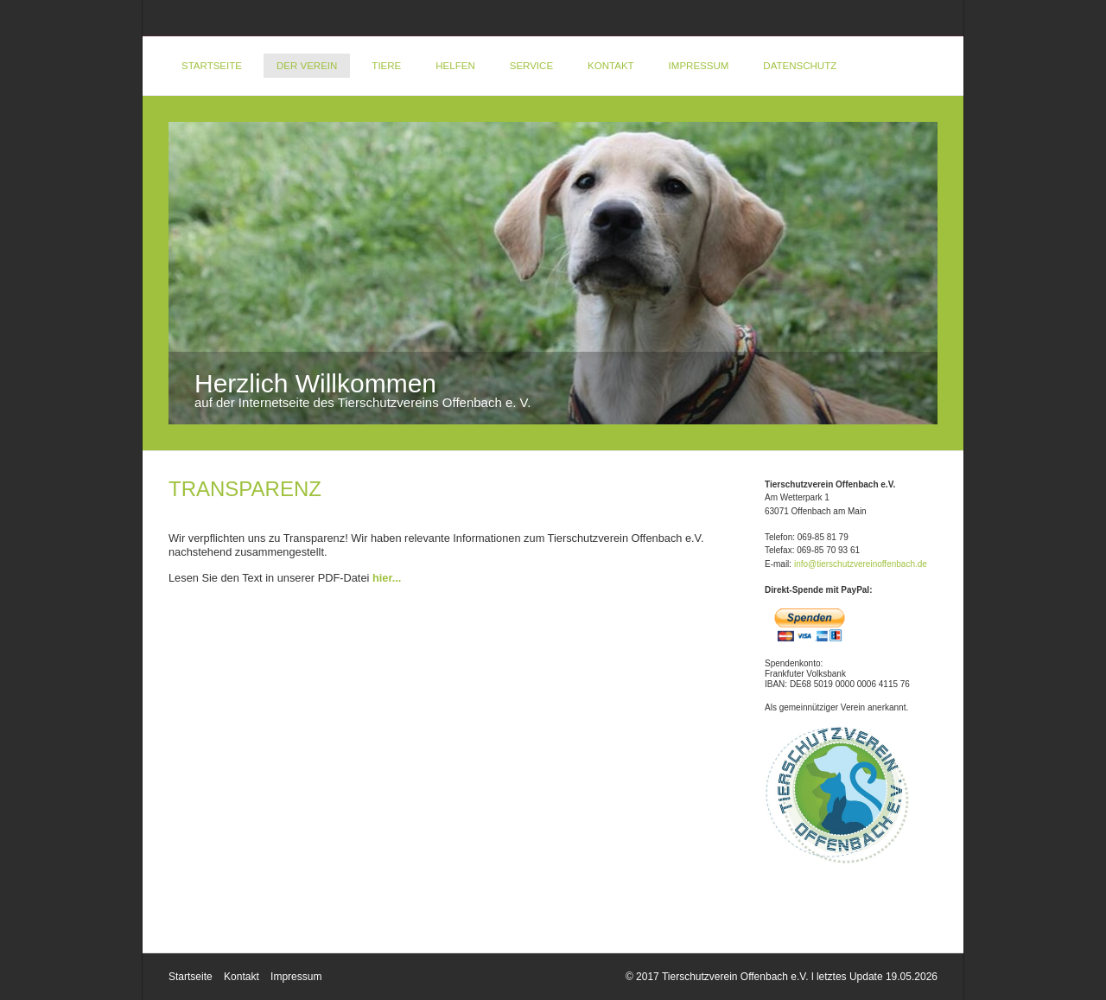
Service (531, 66)
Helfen (454, 66)
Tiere (386, 66)
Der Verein (306, 66)
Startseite (211, 66)
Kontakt (611, 66)
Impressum (699, 66)
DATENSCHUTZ (799, 66)
